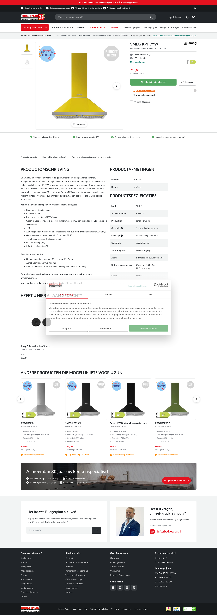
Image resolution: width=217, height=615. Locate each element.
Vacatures (115, 571)
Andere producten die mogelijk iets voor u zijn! (92, 157)
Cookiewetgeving (80, 609)
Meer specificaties (137, 62)
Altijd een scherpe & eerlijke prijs (118, 8)
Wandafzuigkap (143, 250)
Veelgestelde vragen (169, 27)
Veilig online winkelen (99, 609)
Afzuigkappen (27, 571)
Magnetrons (26, 583)
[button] (176, 17)
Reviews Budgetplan (120, 575)
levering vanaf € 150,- (88, 137)
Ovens (24, 575)
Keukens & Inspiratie (62, 27)
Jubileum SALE (97, 27)
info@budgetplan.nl (169, 531)
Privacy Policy (64, 609)
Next (196, 399)
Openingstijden (150, 27)
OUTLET (115, 27)
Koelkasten (26, 558)
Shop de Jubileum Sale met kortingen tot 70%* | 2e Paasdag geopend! (108, 2)
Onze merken (71, 588)
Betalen (69, 566)
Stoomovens (26, 579)
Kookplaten (26, 566)
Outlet (24, 596)
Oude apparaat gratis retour (60, 8)
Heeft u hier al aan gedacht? (54, 157)
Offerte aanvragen (74, 579)
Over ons (114, 558)
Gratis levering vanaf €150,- (34, 8)
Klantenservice (189, 27)
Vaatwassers (27, 588)
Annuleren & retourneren (77, 562)
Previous (20, 399)
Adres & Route (117, 566)
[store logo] (36, 17)
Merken (81, 27)
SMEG (139, 206)
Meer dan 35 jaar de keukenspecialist (88, 8)
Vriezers (25, 562)
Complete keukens (29, 592)
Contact (69, 558)
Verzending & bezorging (76, 571)
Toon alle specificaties (137, 286)
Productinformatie (29, 157)
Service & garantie (74, 583)
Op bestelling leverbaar (145, 91)
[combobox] (105, 17)
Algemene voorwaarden (120, 609)
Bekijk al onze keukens (174, 480)
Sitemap (69, 592)
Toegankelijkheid (140, 609)
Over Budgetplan (132, 27)
